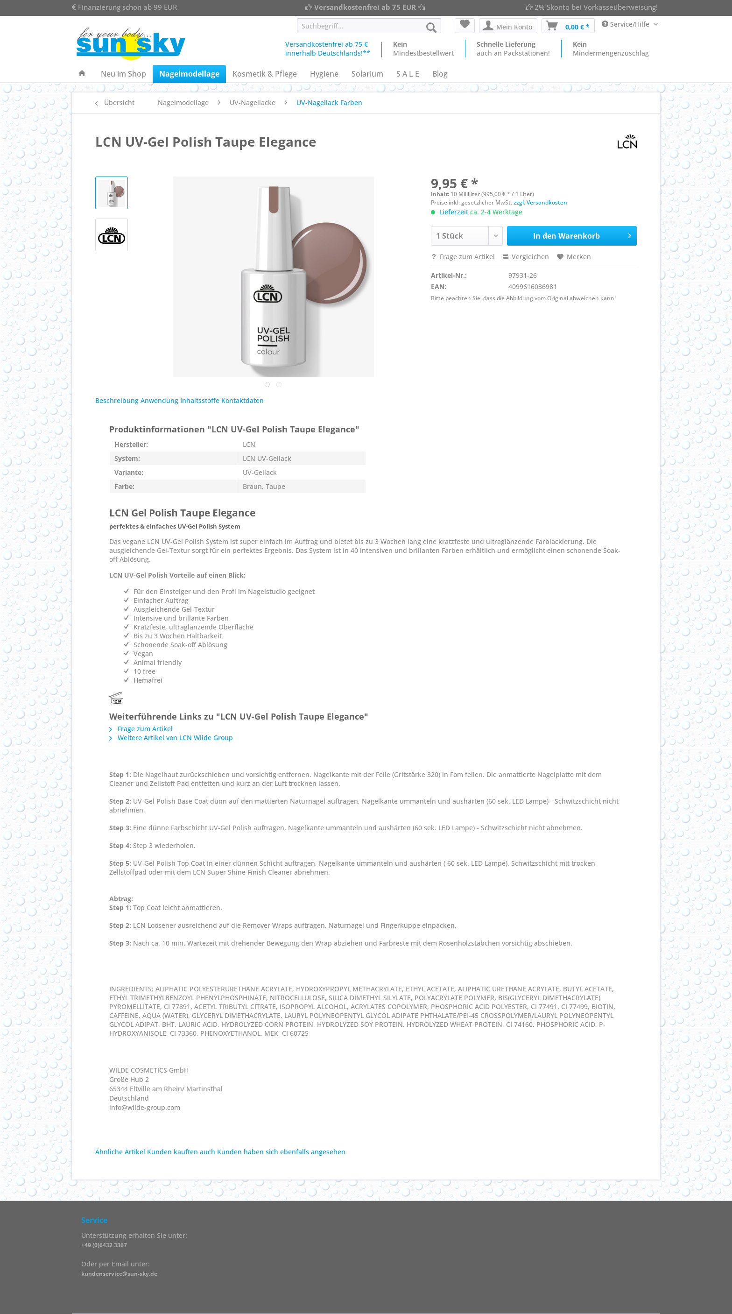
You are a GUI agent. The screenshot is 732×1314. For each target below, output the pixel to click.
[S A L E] (408, 74)
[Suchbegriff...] (369, 25)
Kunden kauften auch (181, 1151)
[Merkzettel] (465, 25)
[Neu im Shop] (123, 74)
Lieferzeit (453, 211)
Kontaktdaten (242, 400)
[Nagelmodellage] (189, 74)
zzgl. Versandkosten (540, 202)
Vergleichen (526, 256)
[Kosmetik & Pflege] (264, 74)
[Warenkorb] (568, 25)
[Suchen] (431, 27)
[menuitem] (369, 30)
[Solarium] (367, 74)
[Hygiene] (324, 74)
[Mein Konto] (508, 25)
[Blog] (440, 74)
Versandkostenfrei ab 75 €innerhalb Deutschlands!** (327, 48)
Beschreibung (117, 400)
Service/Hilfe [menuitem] (626, 24)
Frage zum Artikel (463, 256)
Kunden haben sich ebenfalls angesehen (281, 1151)
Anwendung (159, 400)
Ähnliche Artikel (120, 1151)
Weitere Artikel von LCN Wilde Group (171, 737)
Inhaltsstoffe (199, 400)
